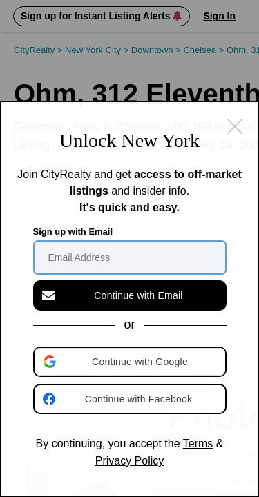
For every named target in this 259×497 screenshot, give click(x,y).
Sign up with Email (73, 231)
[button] (131, 362)
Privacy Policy (129, 461)
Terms (198, 443)
